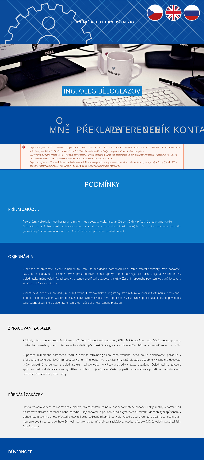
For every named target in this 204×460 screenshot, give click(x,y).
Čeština (150, 6)
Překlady (92, 129)
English (168, 6)
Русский (188, 6)
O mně (59, 125)
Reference (124, 129)
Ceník (156, 129)
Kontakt (188, 129)
